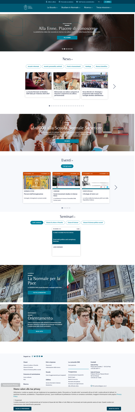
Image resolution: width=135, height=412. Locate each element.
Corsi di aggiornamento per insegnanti (54, 374)
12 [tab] (70, 107)
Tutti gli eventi (67, 167)
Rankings (88, 67)
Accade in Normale (33, 67)
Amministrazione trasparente (76, 373)
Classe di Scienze (73, 224)
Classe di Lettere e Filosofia (54, 224)
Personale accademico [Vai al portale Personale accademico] (68, 2)
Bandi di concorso (73, 378)
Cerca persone (72, 363)
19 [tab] (83, 107)
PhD (24, 378)
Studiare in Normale (69, 7)
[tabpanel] (38, 87)
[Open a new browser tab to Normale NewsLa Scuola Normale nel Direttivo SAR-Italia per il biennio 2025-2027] (38, 85)
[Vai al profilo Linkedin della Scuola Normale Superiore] (37, 354)
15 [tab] (76, 107)
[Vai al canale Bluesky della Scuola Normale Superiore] (35, 354)
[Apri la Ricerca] (108, 2)
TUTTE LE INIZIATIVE (39, 295)
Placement (49, 363)
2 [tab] (64, 49)
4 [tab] (68, 49)
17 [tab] (79, 107)
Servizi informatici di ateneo (54, 383)
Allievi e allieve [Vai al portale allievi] (53, 2)
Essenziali (18, 400)
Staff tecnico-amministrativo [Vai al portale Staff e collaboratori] (87, 2)
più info (67, 141)
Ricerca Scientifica (101, 67)
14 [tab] (74, 107)
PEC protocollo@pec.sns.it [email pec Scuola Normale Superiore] (99, 384)
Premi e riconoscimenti (74, 67)
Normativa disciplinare (74, 380)
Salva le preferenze (22, 408)
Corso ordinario (27, 376)
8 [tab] (62, 107)
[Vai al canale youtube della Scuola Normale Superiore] (42, 354)
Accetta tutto (114, 408)
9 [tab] (64, 107)
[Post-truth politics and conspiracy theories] (66, 243)
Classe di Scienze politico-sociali (93, 224)
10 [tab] (66, 107)
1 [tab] (62, 49)
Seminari (67, 219)
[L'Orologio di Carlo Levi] (96, 188)
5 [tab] (70, 49)
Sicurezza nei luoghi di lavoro (76, 382)
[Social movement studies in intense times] (66, 189)
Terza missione (103, 7)
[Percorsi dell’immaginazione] (37, 187)
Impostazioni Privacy (10, 385)
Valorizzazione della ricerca (54, 366)
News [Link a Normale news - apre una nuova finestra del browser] (67, 60)
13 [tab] (72, 107)
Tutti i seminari (36, 224)
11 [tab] (68, 107)
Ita (99, 1)
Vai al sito (39, 333)
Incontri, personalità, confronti (53, 67)
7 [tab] (61, 107)
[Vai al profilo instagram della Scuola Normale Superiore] (32, 354)
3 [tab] (66, 49)
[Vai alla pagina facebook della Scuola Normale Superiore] (39, 354)
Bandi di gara (72, 375)
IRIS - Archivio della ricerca (31, 386)
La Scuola (51, 7)
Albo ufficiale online (73, 385)
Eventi (67, 161)
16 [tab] (77, 107)
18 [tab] (81, 107)
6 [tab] (72, 49)
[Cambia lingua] (101, 2)
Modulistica (49, 385)
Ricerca (87, 7)
